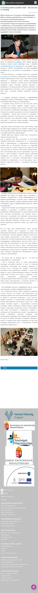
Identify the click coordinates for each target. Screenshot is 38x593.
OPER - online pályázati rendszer (9, 573)
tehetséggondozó (5, 76)
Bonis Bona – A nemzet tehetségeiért (10, 532)
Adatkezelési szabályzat (7, 496)
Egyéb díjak (4, 539)
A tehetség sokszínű (9, 490)
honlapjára (18, 62)
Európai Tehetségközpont (7, 512)
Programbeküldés (5, 575)
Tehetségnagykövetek (6, 537)
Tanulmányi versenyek (6, 578)
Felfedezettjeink (5, 535)
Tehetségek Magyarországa (8, 526)
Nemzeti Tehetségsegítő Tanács (9, 505)
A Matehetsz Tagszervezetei (8, 514)
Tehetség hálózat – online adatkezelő (10, 580)
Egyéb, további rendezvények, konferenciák (12, 566)
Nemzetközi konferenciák (7, 562)
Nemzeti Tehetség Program (8, 523)
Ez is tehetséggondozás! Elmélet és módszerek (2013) (14, 564)
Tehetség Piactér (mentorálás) (8, 553)
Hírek (4, 368)
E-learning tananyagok (6, 546)
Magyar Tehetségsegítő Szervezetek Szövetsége (13, 507)
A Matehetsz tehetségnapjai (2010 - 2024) (11, 559)
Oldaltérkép (4, 499)
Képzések (3, 548)
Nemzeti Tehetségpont (6, 510)
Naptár (5, 493)
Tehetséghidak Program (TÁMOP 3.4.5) (11, 521)
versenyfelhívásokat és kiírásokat (11, 66)
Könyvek (3, 550)
